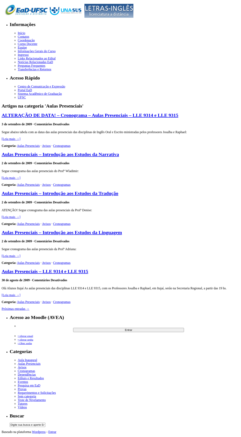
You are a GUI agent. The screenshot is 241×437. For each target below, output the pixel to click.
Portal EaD (25, 90)
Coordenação (26, 40)
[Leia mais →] (11, 139)
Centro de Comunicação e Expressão (41, 86)
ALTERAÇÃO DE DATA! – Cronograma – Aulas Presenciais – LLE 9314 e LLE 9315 (90, 115)
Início (21, 33)
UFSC (22, 97)
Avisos (46, 145)
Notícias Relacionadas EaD (35, 62)
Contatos (23, 36)
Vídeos (22, 407)
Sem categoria (27, 396)
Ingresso (23, 54)
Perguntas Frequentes (31, 65)
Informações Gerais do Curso (37, 51)
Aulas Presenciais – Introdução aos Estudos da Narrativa (60, 154)
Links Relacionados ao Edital (37, 58)
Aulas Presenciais (28, 145)
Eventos (23, 382)
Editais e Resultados (31, 378)
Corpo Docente (27, 44)
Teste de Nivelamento (32, 400)
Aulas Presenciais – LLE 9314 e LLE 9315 (45, 271)
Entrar (52, 432)
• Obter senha (25, 343)
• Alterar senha (25, 339)
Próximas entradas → (15, 308)
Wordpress (39, 432)
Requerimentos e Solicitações (37, 392)
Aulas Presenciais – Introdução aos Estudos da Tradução (60, 193)
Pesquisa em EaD (29, 385)
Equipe (22, 47)
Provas (22, 389)
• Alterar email (25, 336)
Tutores (22, 403)
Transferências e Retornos (34, 69)
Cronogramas (62, 145)
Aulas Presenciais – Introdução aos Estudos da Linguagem (62, 232)
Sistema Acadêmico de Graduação (40, 93)
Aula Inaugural (27, 360)
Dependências (27, 374)
